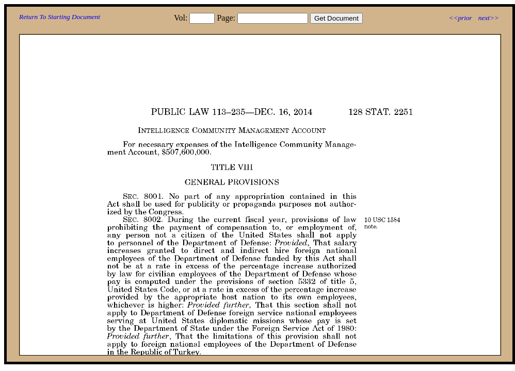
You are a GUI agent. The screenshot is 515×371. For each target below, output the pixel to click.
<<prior (460, 18)
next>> (488, 18)
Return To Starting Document (59, 17)
